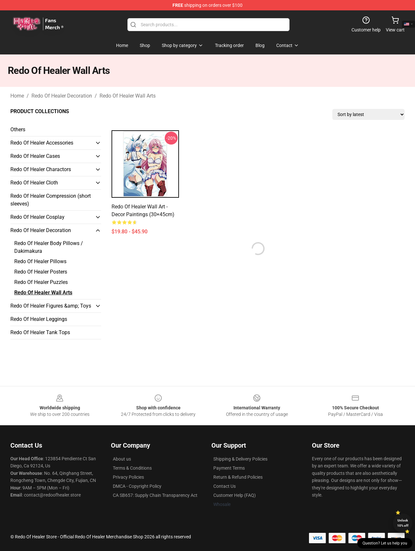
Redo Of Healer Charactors (40, 169)
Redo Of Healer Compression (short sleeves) (50, 200)
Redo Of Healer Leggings (38, 319)
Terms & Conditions (132, 468)
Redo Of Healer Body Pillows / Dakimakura (48, 247)
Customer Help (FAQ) (234, 495)
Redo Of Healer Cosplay (37, 217)
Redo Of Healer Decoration (61, 96)
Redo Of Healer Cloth (34, 183)
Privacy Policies (128, 477)
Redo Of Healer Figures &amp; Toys (50, 306)
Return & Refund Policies (238, 477)
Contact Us (224, 486)
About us (122, 459)
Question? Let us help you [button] (384, 543)
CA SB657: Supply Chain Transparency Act (155, 495)
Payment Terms (229, 468)
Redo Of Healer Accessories (41, 143)
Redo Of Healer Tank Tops (40, 332)
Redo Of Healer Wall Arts (128, 96)
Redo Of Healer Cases (35, 156)
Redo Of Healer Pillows (40, 261)
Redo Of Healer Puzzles (41, 282)
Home (17, 96)
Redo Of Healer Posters (40, 272)
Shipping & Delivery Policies (240, 459)
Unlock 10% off (403, 523)
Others (17, 129)
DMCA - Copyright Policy (137, 486)
